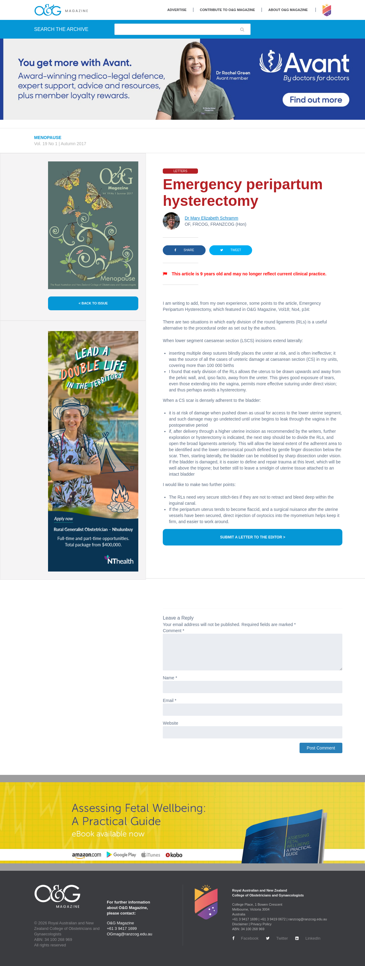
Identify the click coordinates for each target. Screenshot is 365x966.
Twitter (277, 938)
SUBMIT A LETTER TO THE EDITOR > (252, 537)
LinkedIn (307, 938)
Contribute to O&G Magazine (227, 10)
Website (170, 723)
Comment (173, 630)
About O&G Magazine (288, 10)
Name (170, 677)
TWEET (230, 250)
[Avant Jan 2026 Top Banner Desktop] (182, 79)
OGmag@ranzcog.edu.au (129, 934)
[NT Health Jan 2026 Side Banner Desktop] (93, 451)
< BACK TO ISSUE (93, 303)
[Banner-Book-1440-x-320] (182, 822)
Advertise (177, 10)
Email (169, 700)
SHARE (184, 250)
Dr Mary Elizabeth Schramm (211, 218)
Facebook (245, 938)
